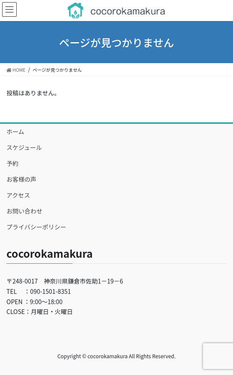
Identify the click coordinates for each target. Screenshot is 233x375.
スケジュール (24, 147)
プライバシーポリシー (36, 227)
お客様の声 (21, 179)
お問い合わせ (24, 211)
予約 (12, 163)
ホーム (15, 131)
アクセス (18, 195)
